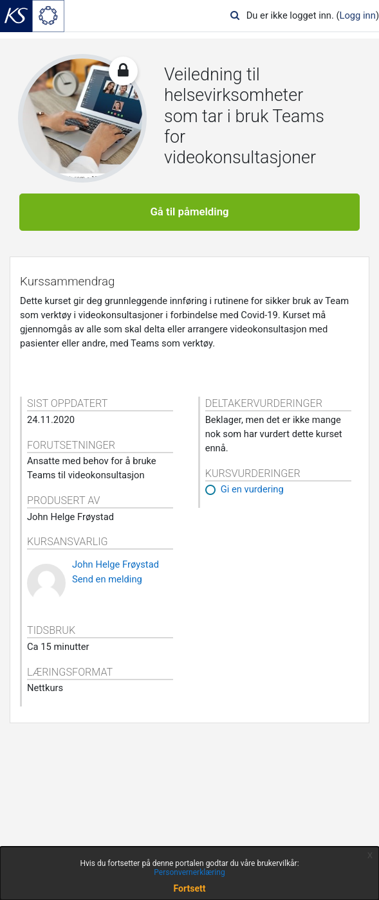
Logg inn (358, 15)
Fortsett (190, 888)
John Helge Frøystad (115, 564)
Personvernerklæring (189, 872)
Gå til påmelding (189, 211)
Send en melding (107, 579)
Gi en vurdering (252, 489)
